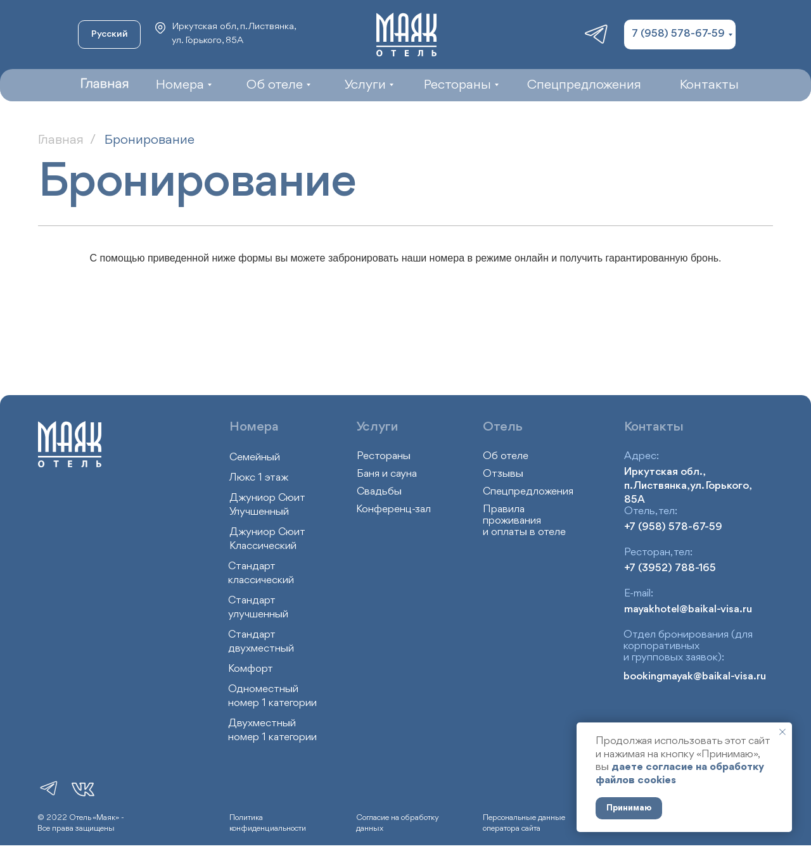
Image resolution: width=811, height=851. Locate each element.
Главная (61, 140)
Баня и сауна (387, 474)
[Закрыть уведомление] (782, 732)
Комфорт (250, 669)
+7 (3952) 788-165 (670, 568)
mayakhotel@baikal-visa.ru (688, 609)
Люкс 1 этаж (258, 477)
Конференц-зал (393, 509)
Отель (503, 427)
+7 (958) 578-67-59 (673, 527)
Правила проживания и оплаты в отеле (524, 521)
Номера (254, 427)
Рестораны (384, 456)
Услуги (378, 427)
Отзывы (503, 474)
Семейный (254, 457)
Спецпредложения (528, 491)
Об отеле (505, 456)
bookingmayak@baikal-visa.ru (694, 676)
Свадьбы (379, 491)
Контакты (654, 427)
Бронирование (150, 140)
